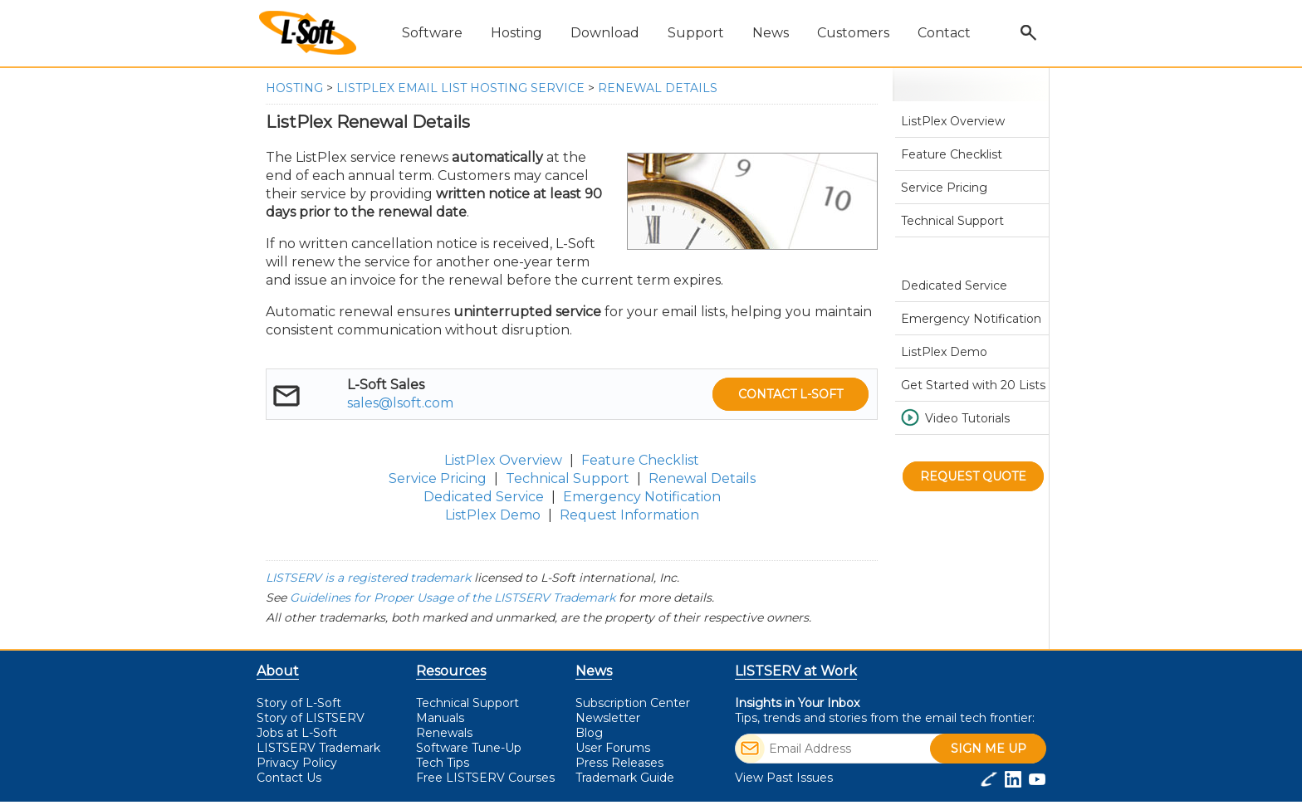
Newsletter (607, 717)
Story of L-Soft (299, 702)
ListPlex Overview (503, 460)
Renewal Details (657, 87)
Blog (589, 732)
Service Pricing (438, 478)
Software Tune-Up (468, 747)
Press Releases (619, 762)
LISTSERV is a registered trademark (368, 577)
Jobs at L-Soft (297, 732)
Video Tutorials (967, 418)
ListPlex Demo (493, 515)
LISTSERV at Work (796, 671)
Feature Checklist (640, 460)
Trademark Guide (624, 777)
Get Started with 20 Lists (973, 385)
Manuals (440, 717)
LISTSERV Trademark (318, 747)
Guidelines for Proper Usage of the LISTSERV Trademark (452, 597)
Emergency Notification (642, 497)
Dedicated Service (483, 497)
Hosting (294, 87)
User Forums (612, 747)
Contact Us (289, 777)
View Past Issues (784, 777)
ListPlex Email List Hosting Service (460, 87)
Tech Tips (442, 762)
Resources (451, 671)
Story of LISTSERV (311, 717)
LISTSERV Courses (485, 777)
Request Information (629, 515)
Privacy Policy (297, 762)
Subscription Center (632, 702)
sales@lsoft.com (400, 403)
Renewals (444, 732)
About (278, 671)
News (593, 671)
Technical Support (567, 478)
